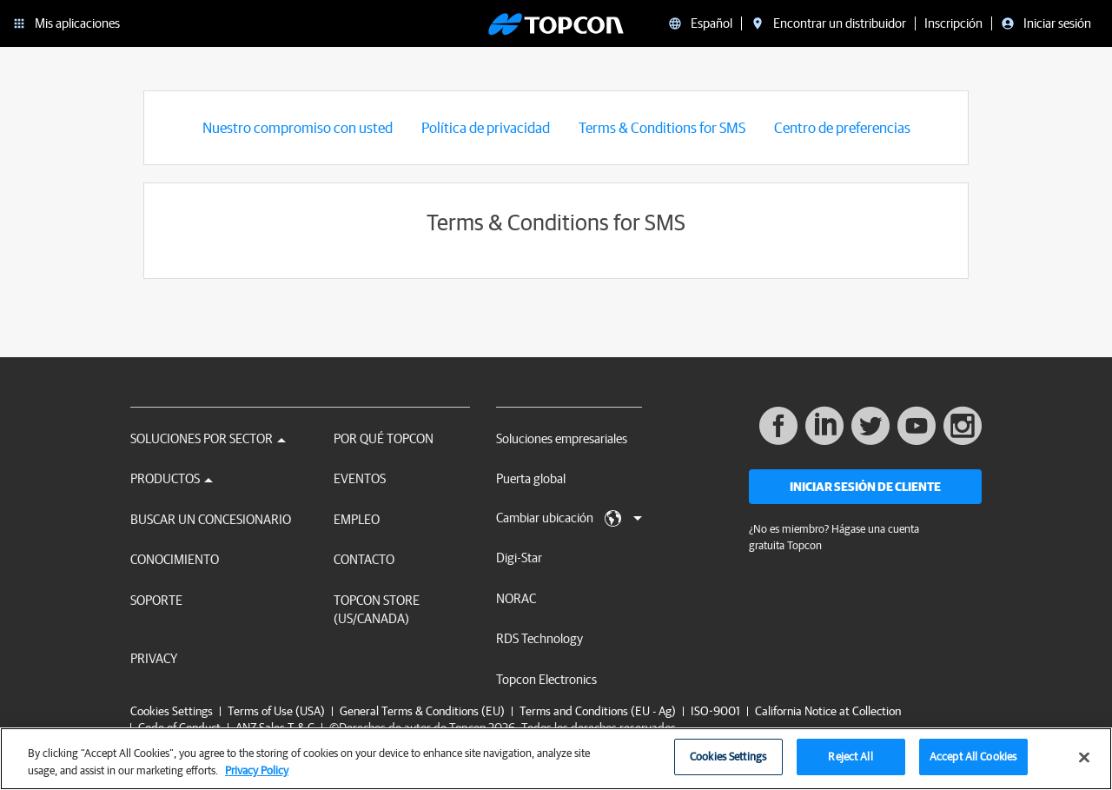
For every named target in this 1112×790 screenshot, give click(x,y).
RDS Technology (539, 638)
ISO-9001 (715, 711)
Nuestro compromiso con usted (297, 127)
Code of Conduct (179, 727)
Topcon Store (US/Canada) (377, 609)
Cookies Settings (171, 711)
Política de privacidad (485, 127)
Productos (171, 478)
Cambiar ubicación (569, 519)
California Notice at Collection (828, 711)
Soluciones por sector (208, 438)
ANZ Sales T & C (274, 727)
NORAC (516, 598)
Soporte (156, 600)
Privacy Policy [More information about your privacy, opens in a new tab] (256, 779)
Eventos (360, 478)
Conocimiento (174, 559)
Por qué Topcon (384, 438)
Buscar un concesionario (210, 519)
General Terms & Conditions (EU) (422, 711)
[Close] (1084, 766)
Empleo (357, 519)
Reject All (850, 766)
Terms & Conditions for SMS (662, 127)
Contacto (364, 559)
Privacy (153, 658)
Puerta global (531, 478)
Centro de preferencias (842, 127)
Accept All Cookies (973, 766)
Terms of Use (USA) (276, 711)
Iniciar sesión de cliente (865, 487)
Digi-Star (519, 557)
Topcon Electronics (546, 679)
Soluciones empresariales (561, 438)
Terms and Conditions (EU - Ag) (598, 711)
